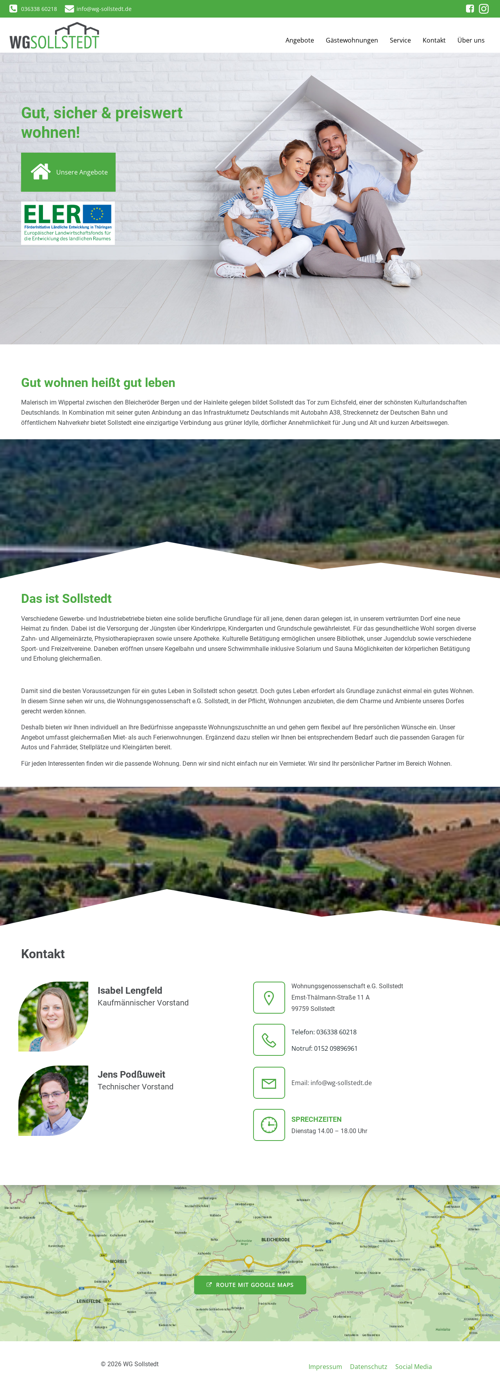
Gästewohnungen (352, 40)
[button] (12, 12)
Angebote (300, 40)
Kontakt (434, 40)
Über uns (471, 40)
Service (400, 40)
